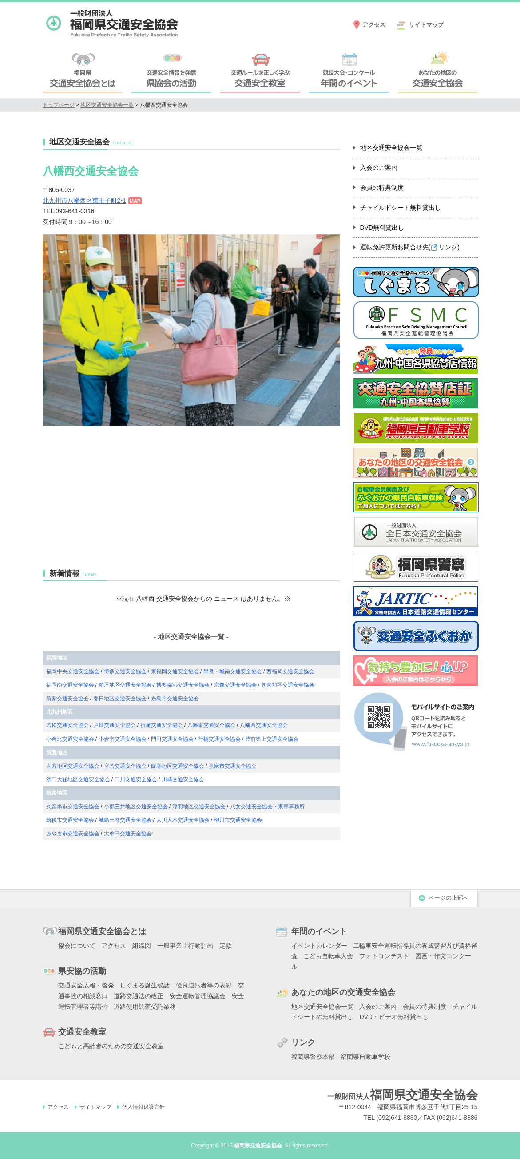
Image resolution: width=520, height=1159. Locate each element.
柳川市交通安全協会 (238, 820)
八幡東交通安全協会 (211, 725)
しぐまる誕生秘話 (145, 985)
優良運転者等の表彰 (204, 985)
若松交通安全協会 (67, 725)
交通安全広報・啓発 (86, 985)
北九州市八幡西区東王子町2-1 (84, 200)
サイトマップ (426, 24)
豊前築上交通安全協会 (271, 739)
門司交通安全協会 (172, 739)
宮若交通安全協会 (125, 766)
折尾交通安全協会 (161, 725)
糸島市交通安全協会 (175, 698)
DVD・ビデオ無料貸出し (394, 1016)
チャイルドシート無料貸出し (400, 207)
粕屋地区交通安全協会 (125, 685)
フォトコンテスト (384, 955)
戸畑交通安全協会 (114, 725)
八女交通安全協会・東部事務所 (267, 806)
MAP (135, 201)
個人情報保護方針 (143, 1107)
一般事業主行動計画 (185, 945)
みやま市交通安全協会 (72, 834)
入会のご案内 (378, 167)
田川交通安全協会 (136, 779)
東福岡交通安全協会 (175, 671)
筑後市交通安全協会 (70, 820)
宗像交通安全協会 (235, 685)
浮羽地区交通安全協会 (199, 806)
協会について (76, 945)
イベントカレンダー (319, 945)
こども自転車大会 (328, 955)
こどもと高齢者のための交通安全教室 (111, 1046)
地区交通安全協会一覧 (107, 105)
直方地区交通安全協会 (72, 766)
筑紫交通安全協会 (67, 698)
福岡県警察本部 (313, 1056)
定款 (225, 945)
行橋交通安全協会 (219, 739)
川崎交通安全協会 (183, 779)
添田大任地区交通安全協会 (78, 779)
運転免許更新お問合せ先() (410, 247)
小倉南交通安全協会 (123, 739)
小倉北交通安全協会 (70, 739)
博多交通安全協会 (125, 671)
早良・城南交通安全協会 (232, 671)
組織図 (141, 945)
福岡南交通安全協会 (70, 685)
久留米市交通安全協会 (72, 806)
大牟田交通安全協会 (128, 834)
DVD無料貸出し (382, 227)
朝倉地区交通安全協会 (287, 685)
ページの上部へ (449, 898)
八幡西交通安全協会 (264, 725)
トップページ (59, 105)
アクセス (373, 24)
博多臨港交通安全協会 (183, 685)
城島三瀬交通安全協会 (125, 820)
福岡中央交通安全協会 (72, 671)
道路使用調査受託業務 (145, 1006)
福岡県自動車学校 (365, 1056)
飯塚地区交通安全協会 (177, 766)
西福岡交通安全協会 (290, 671)
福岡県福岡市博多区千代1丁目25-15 (427, 1107)
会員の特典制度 (382, 187)
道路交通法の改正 (138, 995)
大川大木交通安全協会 (183, 820)
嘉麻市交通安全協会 (233, 766)
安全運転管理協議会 (198, 995)
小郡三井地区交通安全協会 (136, 806)
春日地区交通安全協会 (120, 698)
